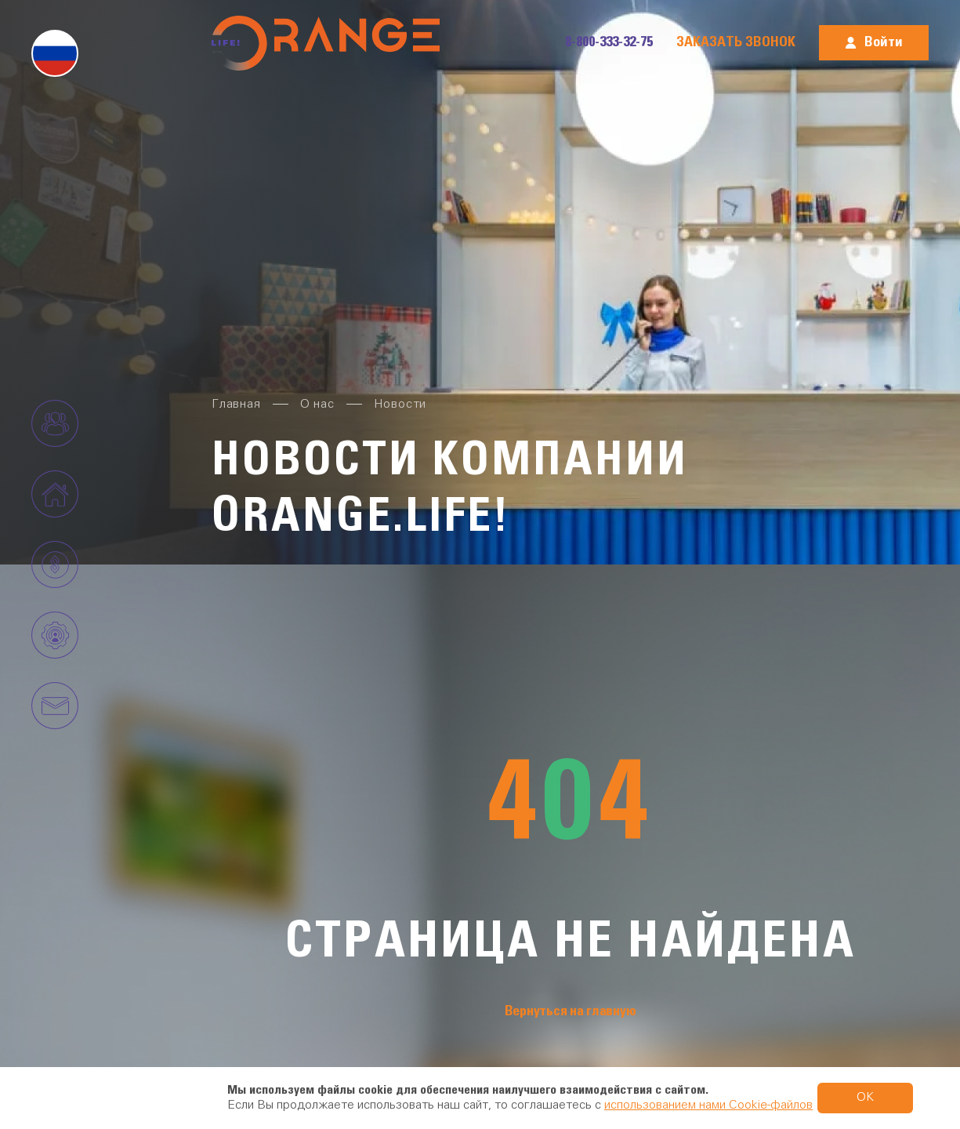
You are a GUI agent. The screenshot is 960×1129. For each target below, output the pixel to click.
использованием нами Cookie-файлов (708, 1105)
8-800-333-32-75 (609, 42)
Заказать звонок (735, 42)
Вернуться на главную (570, 1011)
